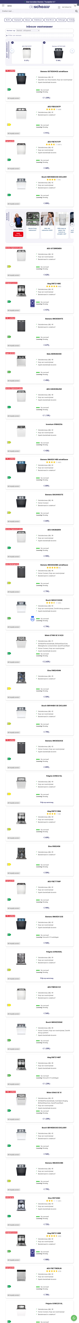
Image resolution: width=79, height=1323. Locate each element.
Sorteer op (11, 30)
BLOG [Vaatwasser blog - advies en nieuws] (8, 20)
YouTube (6, 1300)
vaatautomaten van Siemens (36, 1149)
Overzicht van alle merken (12, 1272)
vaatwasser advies (36, 1134)
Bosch (61, 1149)
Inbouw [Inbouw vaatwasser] (27, 20)
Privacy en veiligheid (10, 1280)
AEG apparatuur (33, 1147)
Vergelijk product (13, 101)
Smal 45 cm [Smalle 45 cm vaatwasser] (50, 20)
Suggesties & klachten (11, 1282)
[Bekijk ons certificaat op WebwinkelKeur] (16, 1317)
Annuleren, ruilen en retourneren (52, 1277)
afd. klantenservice (50, 1305)
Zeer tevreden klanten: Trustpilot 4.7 (40, 2)
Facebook (6, 1292)
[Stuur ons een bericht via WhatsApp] (74, 1318)
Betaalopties (45, 1272)
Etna (33, 1154)
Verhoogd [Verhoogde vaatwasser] (61, 20)
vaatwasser (27, 1064)
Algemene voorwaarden (11, 1277)
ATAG (27, 1154)
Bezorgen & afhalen (48, 1270)
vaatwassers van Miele (52, 1142)
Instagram (6, 1295)
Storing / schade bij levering (51, 1275)
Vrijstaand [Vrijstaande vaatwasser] (17, 20)
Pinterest (6, 1297)
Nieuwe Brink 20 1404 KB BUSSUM (59, 1293)
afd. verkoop (48, 1302)
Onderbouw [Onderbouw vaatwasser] (38, 20)
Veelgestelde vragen (48, 1282)
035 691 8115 (48, 1307)
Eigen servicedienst (10, 1275)
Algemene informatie (10, 1270)
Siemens (44, 1239)
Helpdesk (44, 1280)
